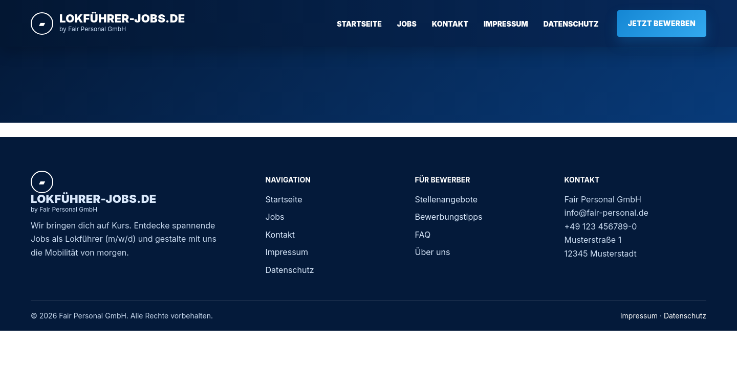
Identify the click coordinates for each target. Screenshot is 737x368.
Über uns (432, 252)
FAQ (423, 234)
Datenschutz (571, 23)
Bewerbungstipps (449, 217)
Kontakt (450, 23)
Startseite (359, 23)
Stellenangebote (446, 199)
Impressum (506, 23)
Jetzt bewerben (662, 23)
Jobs (407, 23)
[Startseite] (108, 23)
